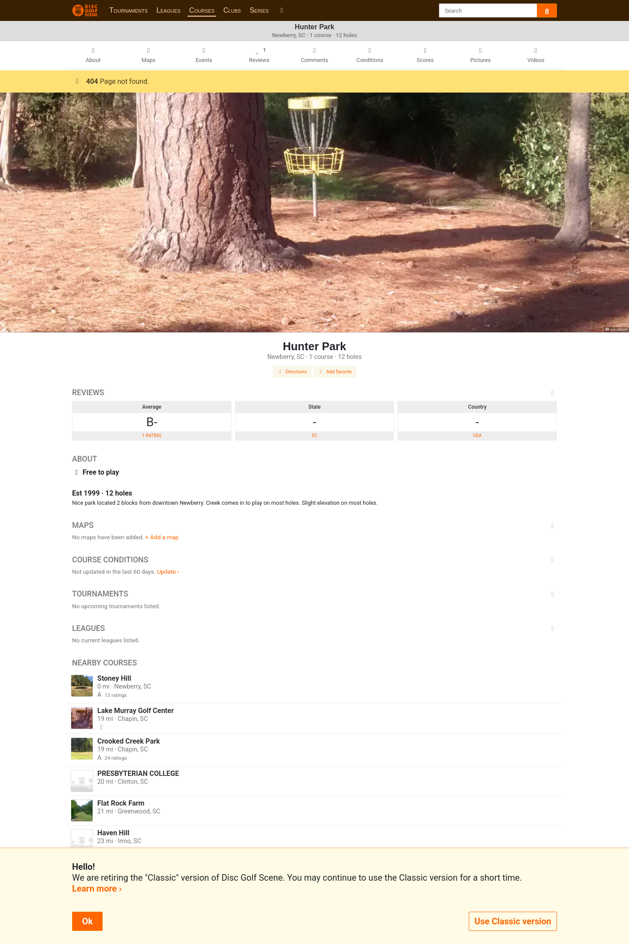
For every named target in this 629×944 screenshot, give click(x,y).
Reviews (314, 392)
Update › (168, 571)
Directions (292, 372)
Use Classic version (512, 921)
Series (259, 10)
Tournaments (128, 10)
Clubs (232, 10)
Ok (87, 921)
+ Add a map (162, 537)
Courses (201, 10)
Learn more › (96, 888)
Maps (314, 525)
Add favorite (335, 372)
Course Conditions (314, 559)
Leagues (168, 10)
